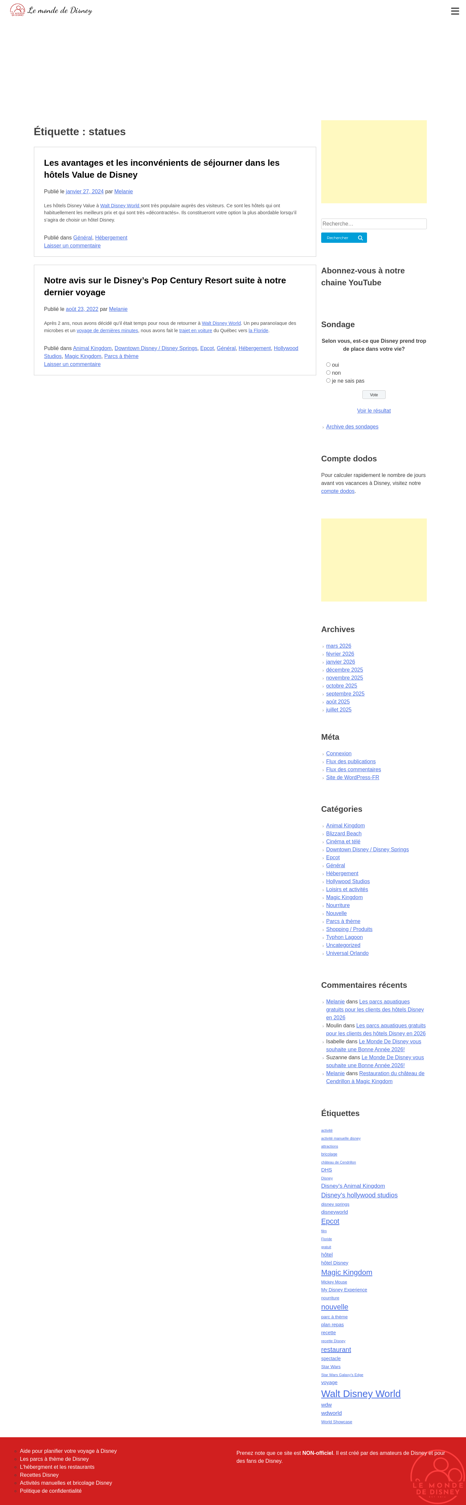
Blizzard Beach (344, 833)
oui (335, 365)
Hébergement (111, 237)
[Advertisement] (233, 68)
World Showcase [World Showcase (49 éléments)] (336, 1422)
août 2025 (338, 702)
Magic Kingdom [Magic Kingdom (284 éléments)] (346, 1272)
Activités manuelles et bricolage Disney (66, 1483)
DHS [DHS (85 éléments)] (326, 1170)
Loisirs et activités (347, 889)
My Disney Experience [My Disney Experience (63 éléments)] (344, 1289)
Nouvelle (336, 913)
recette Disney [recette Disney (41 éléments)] (333, 1341)
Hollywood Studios (348, 881)
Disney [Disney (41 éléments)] (327, 1178)
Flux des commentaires (353, 769)
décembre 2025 (344, 670)
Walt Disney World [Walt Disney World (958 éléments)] (361, 1393)
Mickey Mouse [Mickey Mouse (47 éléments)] (334, 1282)
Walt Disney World (120, 205)
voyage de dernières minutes (107, 330)
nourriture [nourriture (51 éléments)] (330, 1297)
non (336, 373)
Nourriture (338, 905)
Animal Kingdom (92, 348)
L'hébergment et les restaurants (57, 1467)
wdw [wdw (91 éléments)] (326, 1405)
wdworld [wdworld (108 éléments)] (331, 1413)
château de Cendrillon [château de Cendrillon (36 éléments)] (338, 1162)
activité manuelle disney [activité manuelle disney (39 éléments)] (341, 1138)
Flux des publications (351, 761)
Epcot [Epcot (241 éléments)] (330, 1221)
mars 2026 (338, 646)
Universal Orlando (347, 953)
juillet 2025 (339, 709)
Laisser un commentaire (72, 245)
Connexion (339, 753)
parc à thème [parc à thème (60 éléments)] (334, 1316)
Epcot (207, 348)
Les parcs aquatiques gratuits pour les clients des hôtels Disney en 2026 (375, 1009)
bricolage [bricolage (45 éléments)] (329, 1154)
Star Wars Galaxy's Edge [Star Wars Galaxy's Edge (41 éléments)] (342, 1375)
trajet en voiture (195, 330)
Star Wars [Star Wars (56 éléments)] (331, 1366)
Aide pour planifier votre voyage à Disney (68, 1451)
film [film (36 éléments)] (324, 1231)
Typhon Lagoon (344, 937)
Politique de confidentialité (51, 1491)
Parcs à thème (121, 356)
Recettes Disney (39, 1475)
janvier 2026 (340, 662)
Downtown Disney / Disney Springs (156, 348)
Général (82, 237)
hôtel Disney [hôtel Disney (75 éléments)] (334, 1263)
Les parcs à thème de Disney (54, 1459)
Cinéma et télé (343, 841)
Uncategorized (343, 945)
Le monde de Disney (60, 10)
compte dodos (338, 491)
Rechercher (337, 237)
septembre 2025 (345, 694)
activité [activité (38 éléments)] (326, 1130)
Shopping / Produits (349, 929)
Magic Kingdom (83, 356)
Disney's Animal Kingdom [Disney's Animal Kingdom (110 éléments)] (353, 1186)
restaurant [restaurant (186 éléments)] (336, 1349)
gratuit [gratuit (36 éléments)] (326, 1247)
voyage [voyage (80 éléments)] (329, 1382)
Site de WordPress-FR (352, 777)
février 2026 (340, 654)
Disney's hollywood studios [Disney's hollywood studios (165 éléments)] (359, 1195)
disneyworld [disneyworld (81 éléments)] (334, 1212)
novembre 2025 (344, 678)
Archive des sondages (352, 426)
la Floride (258, 330)
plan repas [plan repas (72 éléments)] (332, 1324)
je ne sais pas (348, 381)
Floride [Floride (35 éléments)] (326, 1239)
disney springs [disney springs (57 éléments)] (335, 1204)
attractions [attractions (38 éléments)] (329, 1146)
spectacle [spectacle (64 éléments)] (331, 1358)
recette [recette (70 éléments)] (328, 1332)
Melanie (123, 191)
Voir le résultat (374, 411)
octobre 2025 (341, 686)
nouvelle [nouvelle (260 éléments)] (334, 1307)
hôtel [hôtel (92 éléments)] (327, 1255)
